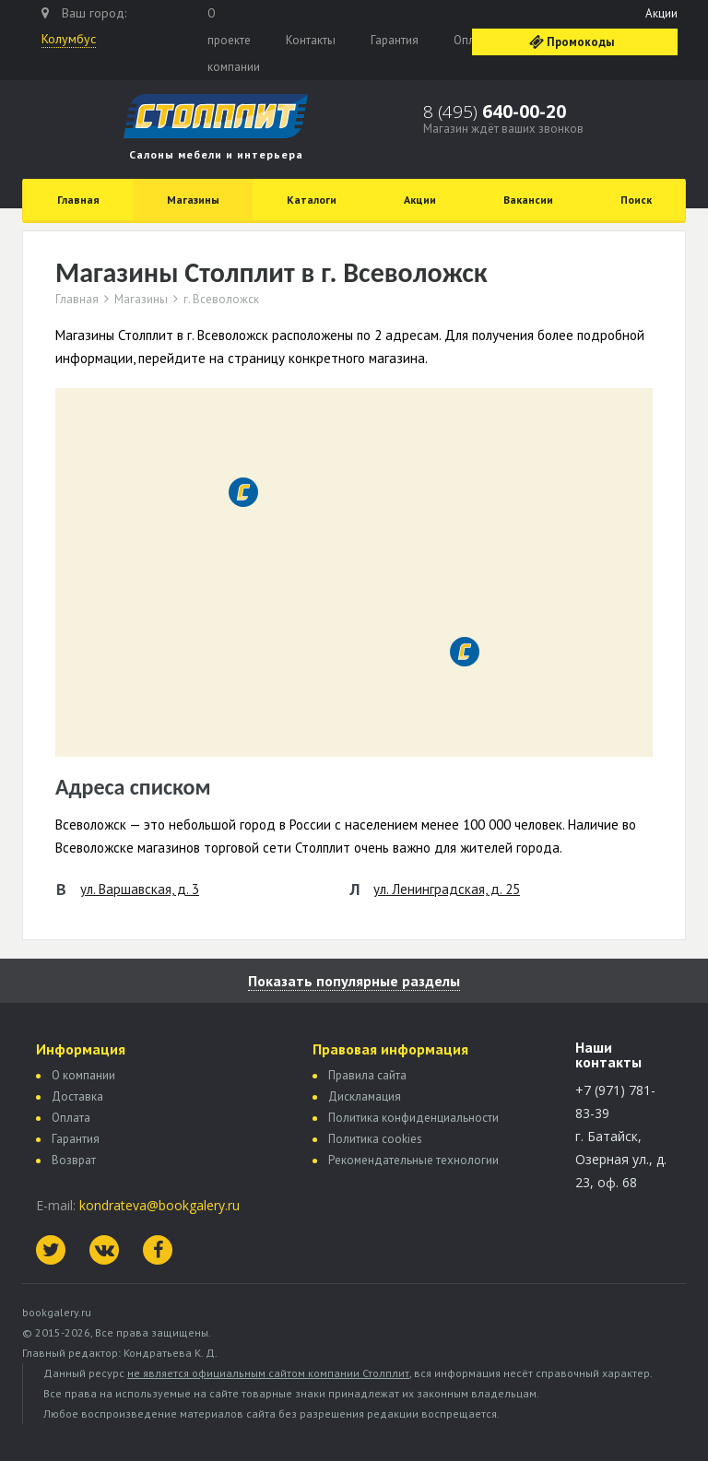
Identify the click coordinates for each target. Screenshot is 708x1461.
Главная (78, 199)
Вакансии (528, 199)
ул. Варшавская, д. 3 (139, 889)
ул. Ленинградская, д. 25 (446, 889)
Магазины (193, 199)
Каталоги (311, 199)
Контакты (311, 40)
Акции (661, 13)
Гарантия (395, 40)
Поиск (636, 199)
